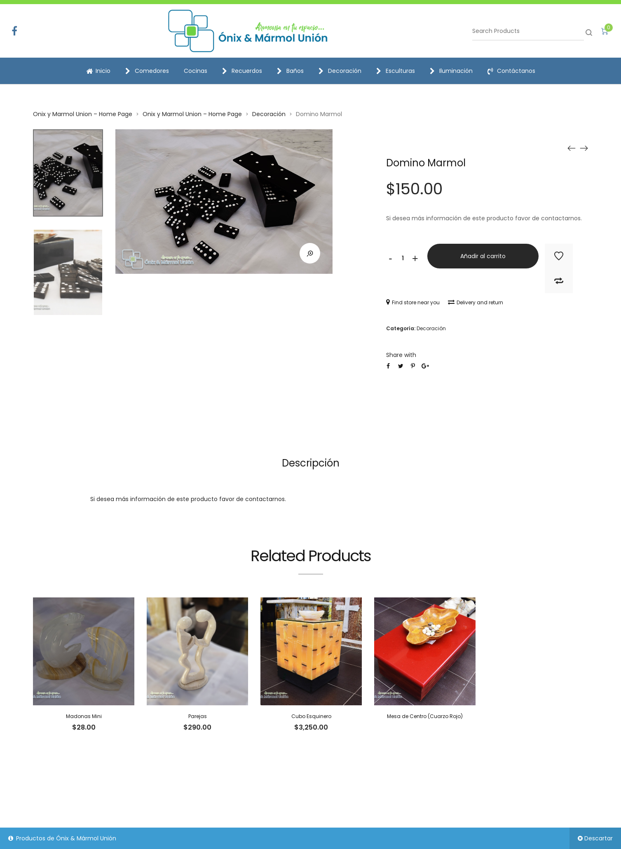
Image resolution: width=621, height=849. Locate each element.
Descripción (311, 463)
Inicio (98, 71)
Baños (290, 71)
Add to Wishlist (559, 256)
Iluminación (451, 71)
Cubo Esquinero (311, 716)
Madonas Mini (84, 716)
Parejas (197, 716)
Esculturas (395, 71)
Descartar (598, 838)
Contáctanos (511, 71)
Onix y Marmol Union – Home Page (82, 114)
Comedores (147, 71)
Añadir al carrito (483, 256)
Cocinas (195, 71)
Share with (401, 355)
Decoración (340, 71)
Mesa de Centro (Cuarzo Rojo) (425, 716)
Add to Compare (559, 280)
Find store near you (413, 302)
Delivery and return (475, 302)
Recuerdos (242, 71)
